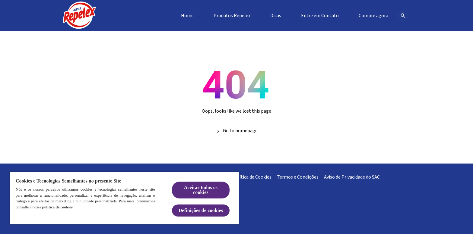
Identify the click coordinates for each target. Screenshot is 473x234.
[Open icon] (403, 16)
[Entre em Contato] (320, 16)
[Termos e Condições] (298, 177)
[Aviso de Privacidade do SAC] (352, 177)
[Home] (187, 16)
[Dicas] (275, 16)
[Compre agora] (373, 16)
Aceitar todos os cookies (201, 190)
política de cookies (57, 207)
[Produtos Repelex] (232, 16)
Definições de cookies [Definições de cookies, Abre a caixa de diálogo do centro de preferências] (201, 210)
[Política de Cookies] (252, 177)
